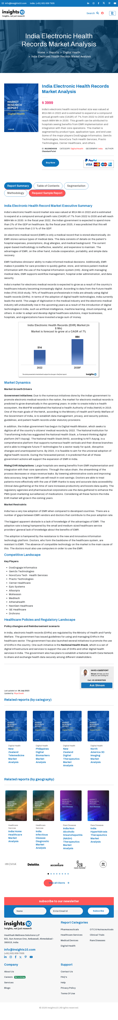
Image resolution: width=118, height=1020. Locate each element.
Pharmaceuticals (70, 929)
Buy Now (50, 163)
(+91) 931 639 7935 (14, 953)
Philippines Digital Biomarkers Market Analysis (43, 756)
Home (41, 52)
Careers (15, 977)
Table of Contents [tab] (48, 185)
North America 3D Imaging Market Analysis (97, 756)
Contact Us (67, 971)
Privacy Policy (68, 988)
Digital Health (72, 52)
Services (8, 982)
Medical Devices (69, 940)
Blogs (7, 988)
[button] (48, 874)
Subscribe (98, 911)
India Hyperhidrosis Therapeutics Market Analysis (99, 835)
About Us (9, 971)
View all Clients (59, 883)
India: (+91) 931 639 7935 (42, 3)
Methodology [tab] (15, 193)
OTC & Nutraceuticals (101, 929)
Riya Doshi (19, 694)
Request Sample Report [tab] (47, 193)
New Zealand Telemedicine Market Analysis (16, 756)
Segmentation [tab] (76, 185)
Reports (54, 52)
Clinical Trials (97, 935)
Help (63, 982)
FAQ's (64, 977)
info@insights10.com (14, 3)
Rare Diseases (97, 940)
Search (91, 13)
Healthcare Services (71, 935)
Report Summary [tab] (18, 185)
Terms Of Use (68, 993)
